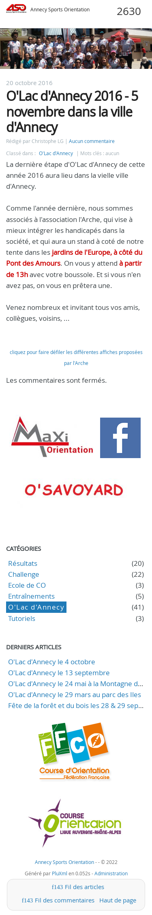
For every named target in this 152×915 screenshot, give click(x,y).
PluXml (59, 873)
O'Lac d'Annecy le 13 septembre (59, 672)
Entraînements (31, 596)
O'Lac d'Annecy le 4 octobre (51, 661)
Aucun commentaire (92, 141)
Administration (111, 873)
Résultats (22, 563)
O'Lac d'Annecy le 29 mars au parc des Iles (74, 694)
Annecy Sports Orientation (60, 9)
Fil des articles (84, 887)
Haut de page (117, 900)
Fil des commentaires (64, 900)
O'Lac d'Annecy (56, 153)
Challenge (23, 574)
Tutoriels (21, 618)
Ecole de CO (27, 585)
